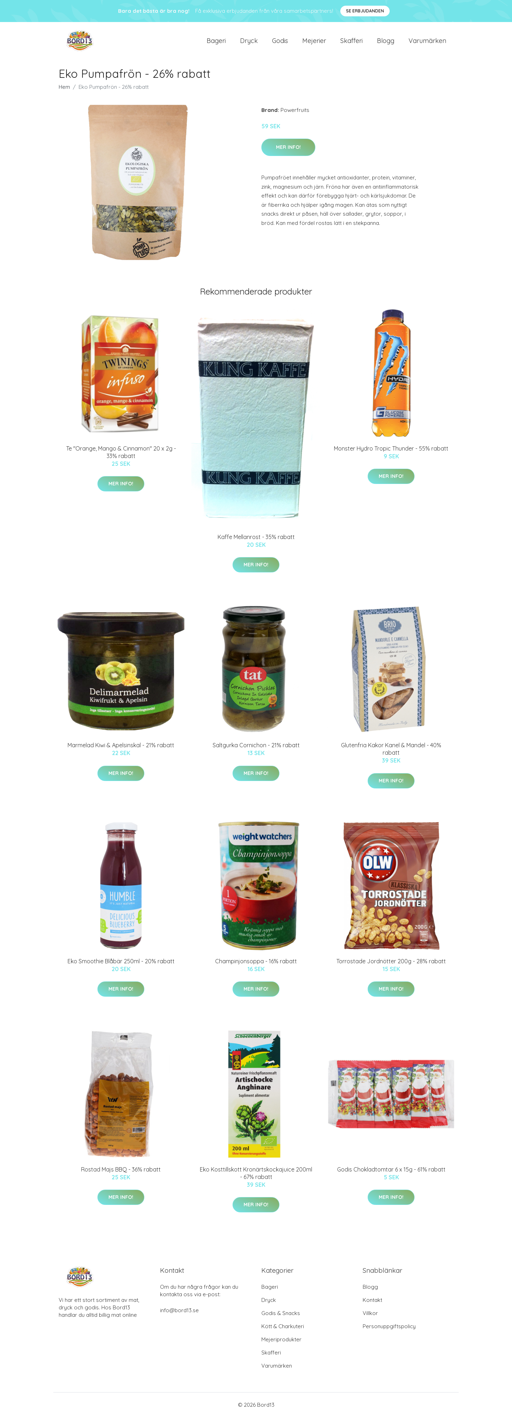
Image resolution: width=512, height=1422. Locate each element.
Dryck (249, 43)
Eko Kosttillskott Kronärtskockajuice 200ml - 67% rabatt (256, 1178)
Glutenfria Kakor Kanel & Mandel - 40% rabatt (391, 754)
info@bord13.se (179, 1315)
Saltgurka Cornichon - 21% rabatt (256, 750)
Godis (280, 43)
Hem (64, 91)
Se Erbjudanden (365, 11)
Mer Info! (288, 152)
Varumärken (427, 43)
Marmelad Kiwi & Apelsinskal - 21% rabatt (121, 750)
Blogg (385, 43)
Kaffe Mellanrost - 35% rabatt (256, 541)
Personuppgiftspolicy (389, 1331)
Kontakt (372, 1305)
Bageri (216, 43)
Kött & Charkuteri (282, 1331)
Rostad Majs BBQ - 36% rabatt (121, 1174)
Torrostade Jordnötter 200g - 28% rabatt (391, 966)
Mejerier (314, 43)
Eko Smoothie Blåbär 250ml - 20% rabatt (121, 966)
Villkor (370, 1318)
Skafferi (351, 43)
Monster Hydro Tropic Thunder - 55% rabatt (391, 453)
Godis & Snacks (280, 1318)
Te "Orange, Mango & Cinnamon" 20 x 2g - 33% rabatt (121, 457)
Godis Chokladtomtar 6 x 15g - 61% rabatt (391, 1174)
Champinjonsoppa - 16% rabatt (256, 966)
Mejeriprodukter (281, 1344)
